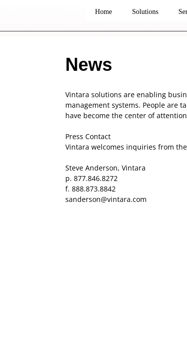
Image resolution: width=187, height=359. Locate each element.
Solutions (145, 11)
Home (103, 11)
